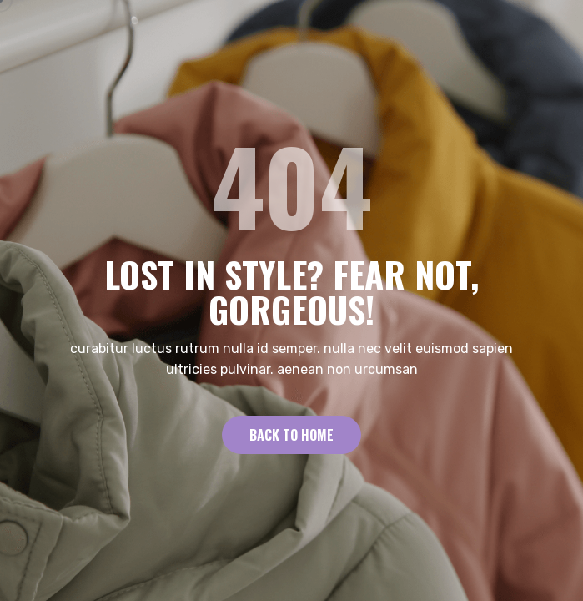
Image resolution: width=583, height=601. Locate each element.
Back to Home (291, 435)
